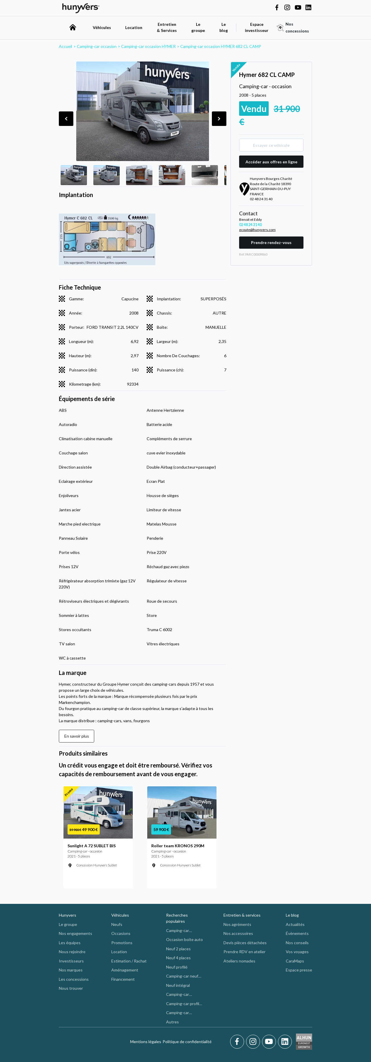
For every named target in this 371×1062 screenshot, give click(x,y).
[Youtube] (270, 1042)
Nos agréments (237, 924)
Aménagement (124, 969)
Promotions (121, 942)
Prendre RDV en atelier (244, 951)
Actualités (295, 924)
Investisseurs (71, 960)
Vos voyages (297, 951)
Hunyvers (67, 915)
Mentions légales (145, 1041)
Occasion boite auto (184, 939)
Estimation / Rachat (129, 960)
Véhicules (102, 27)
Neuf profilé (177, 967)
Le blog (292, 915)
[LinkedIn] (285, 1042)
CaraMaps (295, 960)
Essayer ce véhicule (271, 145)
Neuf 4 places (178, 957)
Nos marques (71, 969)
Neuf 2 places (178, 948)
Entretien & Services (167, 27)
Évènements (297, 933)
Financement (123, 979)
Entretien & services (242, 915)
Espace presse (299, 969)
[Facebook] (238, 1042)
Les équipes (70, 942)
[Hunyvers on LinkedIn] (308, 7)
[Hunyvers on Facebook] (277, 7)
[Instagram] (254, 1042)
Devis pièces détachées (245, 942)
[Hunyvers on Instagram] (287, 7)
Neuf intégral (178, 985)
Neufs (116, 924)
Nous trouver (71, 988)
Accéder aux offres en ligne (271, 161)
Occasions (120, 933)
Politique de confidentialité (187, 1041)
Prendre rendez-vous (271, 242)
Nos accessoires (238, 933)
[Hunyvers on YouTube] (298, 7)
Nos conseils (297, 942)
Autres (172, 1021)
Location (133, 27)
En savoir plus (76, 736)
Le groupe (198, 27)
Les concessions (74, 979)
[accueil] (73, 27)
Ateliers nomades (239, 960)
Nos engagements (75, 933)
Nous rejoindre (72, 951)
